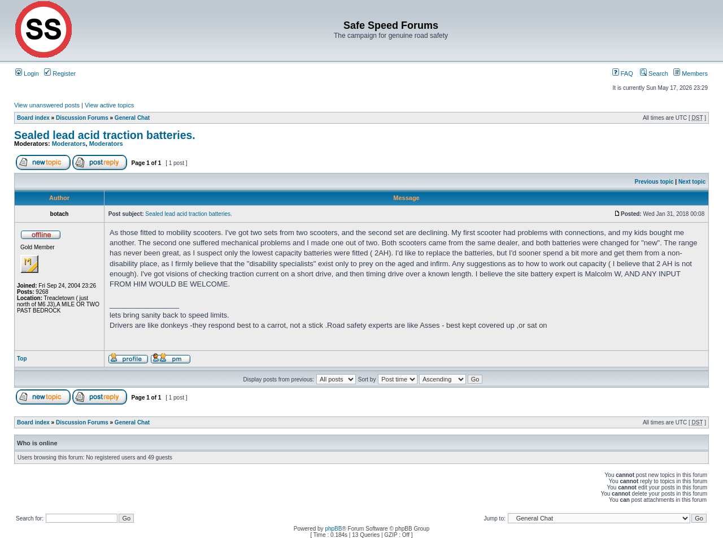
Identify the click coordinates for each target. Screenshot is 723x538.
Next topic (691, 182)
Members (690, 73)
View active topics (109, 105)
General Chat (132, 118)
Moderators (69, 143)
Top (22, 358)
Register (60, 73)
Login (27, 73)
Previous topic (654, 182)
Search (654, 73)
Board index (33, 118)
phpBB (333, 529)
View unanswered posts (47, 105)
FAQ (622, 73)
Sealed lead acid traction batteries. (104, 135)
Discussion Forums (82, 118)
